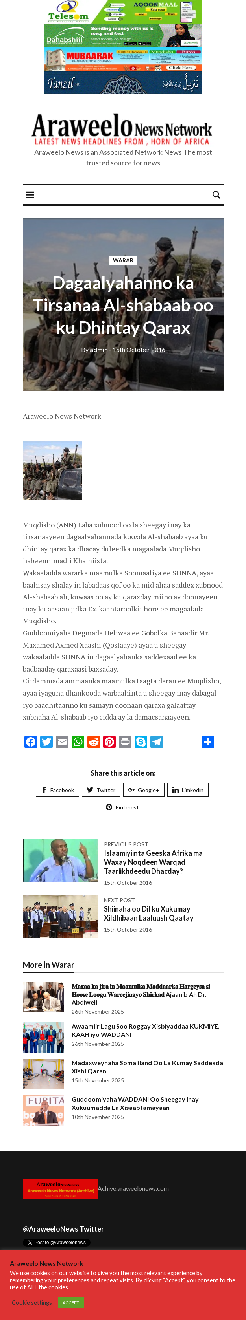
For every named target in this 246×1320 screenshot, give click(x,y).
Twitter (101, 790)
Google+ (143, 790)
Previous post (126, 844)
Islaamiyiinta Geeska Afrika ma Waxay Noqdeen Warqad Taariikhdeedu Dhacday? (153, 862)
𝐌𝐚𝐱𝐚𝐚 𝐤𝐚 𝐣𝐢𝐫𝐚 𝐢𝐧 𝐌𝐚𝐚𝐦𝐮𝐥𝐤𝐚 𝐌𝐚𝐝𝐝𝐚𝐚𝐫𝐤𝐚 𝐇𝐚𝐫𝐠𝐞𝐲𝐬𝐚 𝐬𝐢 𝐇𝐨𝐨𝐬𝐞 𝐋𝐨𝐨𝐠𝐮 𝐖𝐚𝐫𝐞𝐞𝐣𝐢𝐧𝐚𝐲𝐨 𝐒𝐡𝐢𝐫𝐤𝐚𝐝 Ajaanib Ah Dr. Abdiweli (141, 994)
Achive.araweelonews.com (133, 1188)
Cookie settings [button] (32, 1302)
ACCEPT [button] (71, 1302)
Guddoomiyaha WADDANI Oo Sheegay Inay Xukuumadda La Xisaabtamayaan (135, 1103)
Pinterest (122, 807)
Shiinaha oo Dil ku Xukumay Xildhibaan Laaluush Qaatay (149, 913)
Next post (119, 900)
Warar (123, 260)
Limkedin (187, 790)
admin (94, 349)
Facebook (57, 790)
